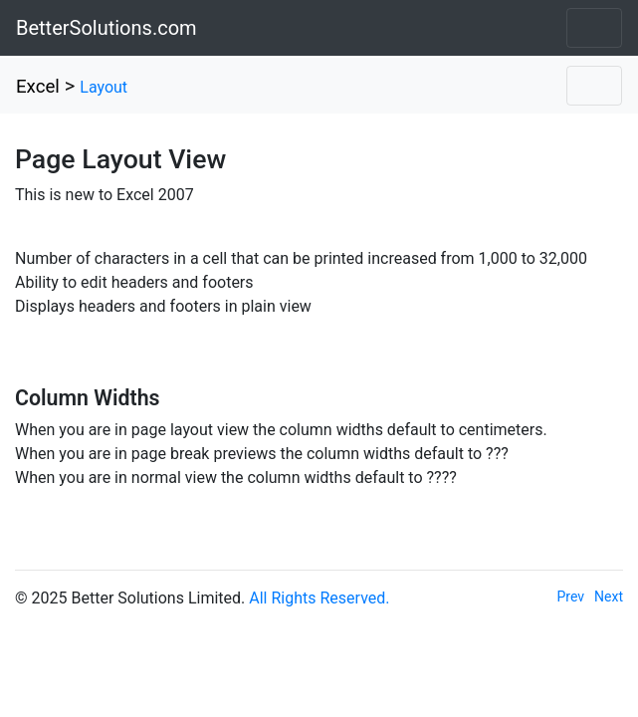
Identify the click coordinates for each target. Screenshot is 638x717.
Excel (38, 87)
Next (608, 596)
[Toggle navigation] (594, 28)
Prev (571, 596)
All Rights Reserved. (319, 598)
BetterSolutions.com (106, 28)
